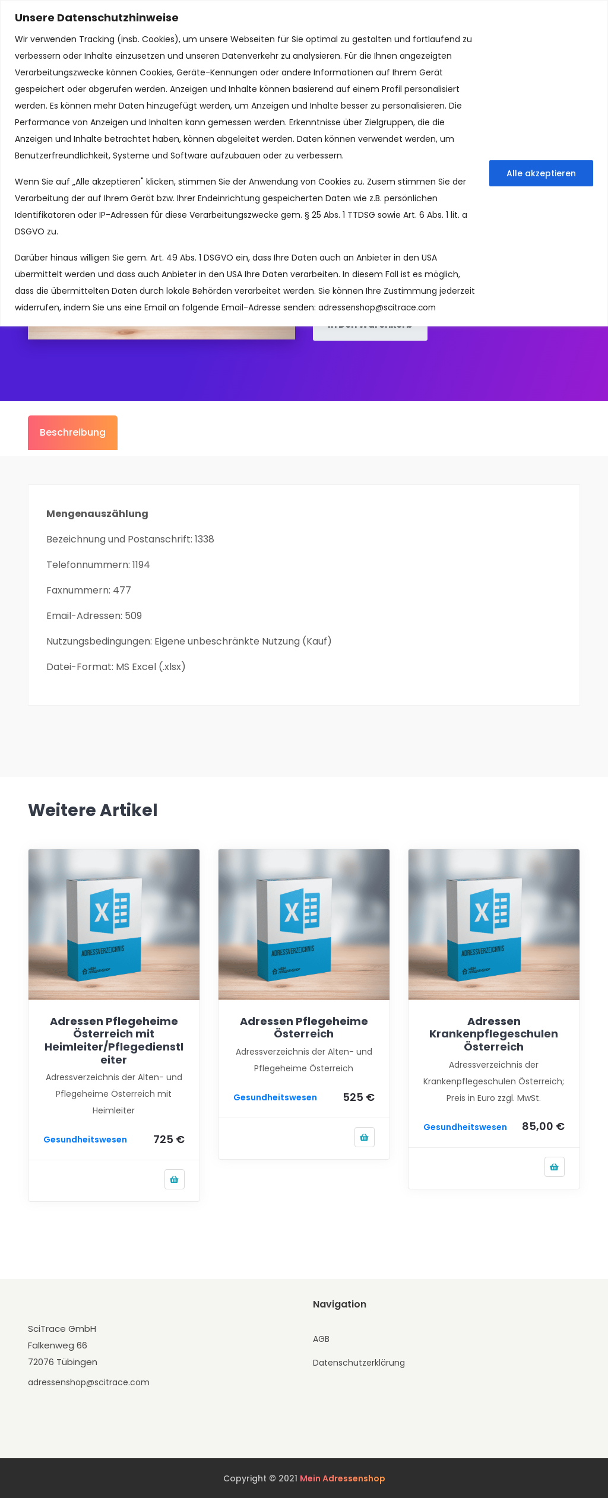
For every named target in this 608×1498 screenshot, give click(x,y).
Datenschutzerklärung (359, 1362)
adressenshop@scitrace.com (379, 307)
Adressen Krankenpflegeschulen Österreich (493, 1033)
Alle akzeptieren (541, 173)
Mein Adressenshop (342, 1478)
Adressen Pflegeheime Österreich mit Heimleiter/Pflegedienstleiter (114, 1039)
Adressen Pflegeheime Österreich (304, 1026)
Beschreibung (73, 431)
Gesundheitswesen (85, 1139)
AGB (321, 1338)
